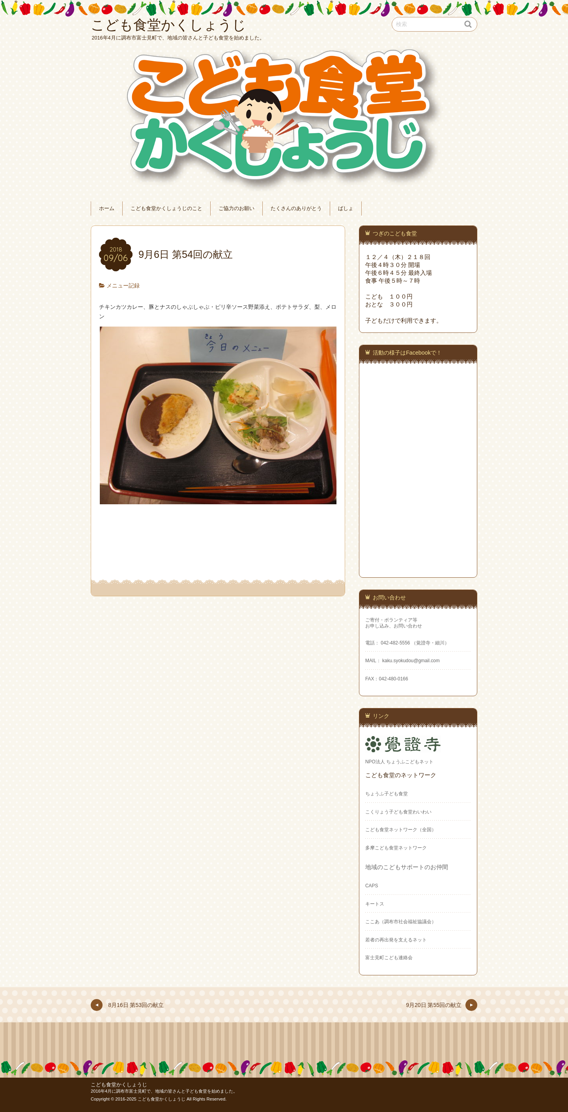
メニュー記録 (123, 285)
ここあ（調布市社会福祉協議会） (400, 921)
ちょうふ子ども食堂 (386, 793)
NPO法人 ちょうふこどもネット (399, 761)
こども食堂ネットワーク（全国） (400, 829)
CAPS (371, 885)
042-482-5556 (395, 643)
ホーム (106, 208)
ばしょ (345, 208)
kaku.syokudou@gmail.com (410, 660)
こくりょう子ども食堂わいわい (398, 812)
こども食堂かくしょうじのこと (166, 208)
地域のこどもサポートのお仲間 (406, 867)
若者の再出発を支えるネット (396, 940)
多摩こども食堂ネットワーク (396, 848)
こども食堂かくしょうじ (119, 1085)
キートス (374, 904)
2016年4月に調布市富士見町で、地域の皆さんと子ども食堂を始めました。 (164, 1091)
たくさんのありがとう (296, 208)
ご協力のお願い (236, 208)
